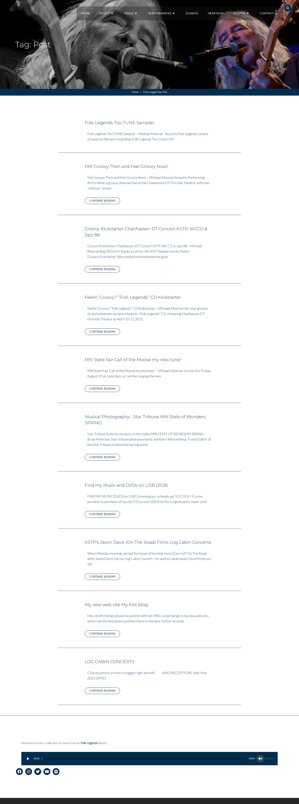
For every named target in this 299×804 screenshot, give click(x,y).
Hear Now (220, 8)
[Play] (28, 765)
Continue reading (104, 201)
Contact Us (269, 8)
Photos (243, 8)
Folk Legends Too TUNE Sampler (121, 122)
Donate (198, 8)
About (119, 8)
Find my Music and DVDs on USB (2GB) (128, 485)
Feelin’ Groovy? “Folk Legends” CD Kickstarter (136, 297)
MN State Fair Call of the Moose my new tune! (136, 359)
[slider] (144, 764)
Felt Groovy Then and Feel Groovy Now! (129, 166)
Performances (168, 8)
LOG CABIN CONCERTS (111, 667)
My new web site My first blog (118, 610)
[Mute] (260, 765)
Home (100, 8)
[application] (149, 764)
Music (140, 8)
